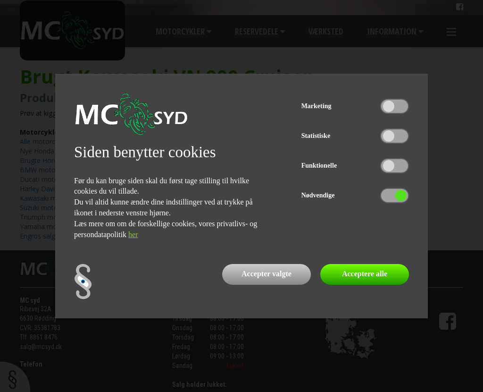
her (133, 234)
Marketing (316, 106)
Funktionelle (319, 165)
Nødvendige (318, 195)
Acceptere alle (364, 274)
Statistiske (315, 135)
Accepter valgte (266, 274)
